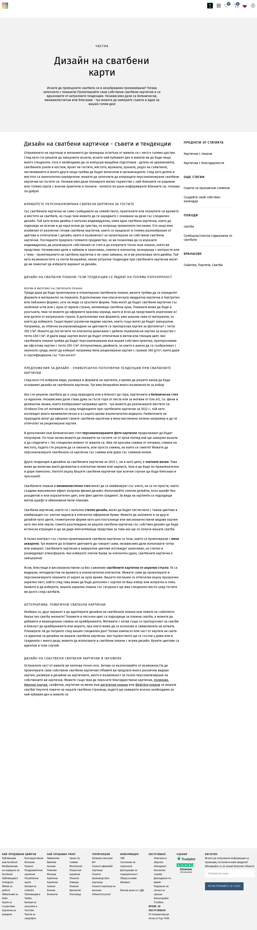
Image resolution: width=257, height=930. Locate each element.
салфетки (44, 560)
